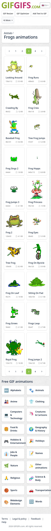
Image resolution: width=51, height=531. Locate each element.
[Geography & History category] (38, 429)
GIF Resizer (8, 13)
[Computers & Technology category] (13, 415)
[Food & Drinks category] (13, 429)
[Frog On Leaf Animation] (14, 286)
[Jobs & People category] (13, 454)
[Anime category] (13, 401)
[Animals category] (38, 390)
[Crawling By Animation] (14, 101)
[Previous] (9, 51)
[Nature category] (13, 465)
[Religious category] (13, 477)
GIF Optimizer (23, 13)
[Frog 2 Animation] (14, 225)
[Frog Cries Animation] (37, 101)
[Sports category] (13, 490)
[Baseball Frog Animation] (14, 131)
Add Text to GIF (40, 13)
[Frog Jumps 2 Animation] (37, 349)
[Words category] (38, 501)
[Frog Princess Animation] (37, 193)
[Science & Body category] (38, 478)
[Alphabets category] (13, 390)
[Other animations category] (38, 466)
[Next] (41, 51)
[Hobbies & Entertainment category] (13, 441)
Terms (5, 518)
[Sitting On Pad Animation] (37, 286)
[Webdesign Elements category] (13, 502)
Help (4, 522)
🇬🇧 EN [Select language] (44, 5)
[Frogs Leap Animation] (37, 316)
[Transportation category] (38, 490)
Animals (8, 32)
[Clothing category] (38, 401)
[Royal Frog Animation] (14, 349)
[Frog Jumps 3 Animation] (14, 193)
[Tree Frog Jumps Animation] (37, 131)
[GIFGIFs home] (21, 5)
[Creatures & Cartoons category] (38, 413)
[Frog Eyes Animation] (37, 225)
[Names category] (38, 453)
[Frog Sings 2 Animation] (14, 161)
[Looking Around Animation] (14, 70)
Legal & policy (19, 518)
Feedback (36, 518)
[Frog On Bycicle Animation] (37, 256)
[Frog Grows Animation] (14, 316)
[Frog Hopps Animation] (37, 161)
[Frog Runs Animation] (37, 70)
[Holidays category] (38, 440)
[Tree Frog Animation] (14, 256)
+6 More (7, 20)
